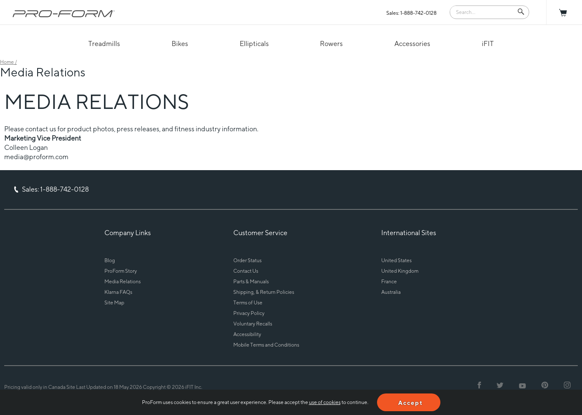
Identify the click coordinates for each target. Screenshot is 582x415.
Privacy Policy (249, 313)
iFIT (488, 44)
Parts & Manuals (251, 281)
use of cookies (325, 402)
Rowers (331, 44)
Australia (391, 292)
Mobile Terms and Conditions (266, 345)
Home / (8, 62)
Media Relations (122, 281)
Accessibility (247, 334)
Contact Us (245, 271)
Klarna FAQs (118, 292)
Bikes (180, 44)
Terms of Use (247, 302)
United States (396, 260)
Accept (410, 402)
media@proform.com (36, 157)
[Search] (483, 11)
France (389, 281)
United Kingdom (399, 271)
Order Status (247, 260)
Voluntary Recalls (252, 323)
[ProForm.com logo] (64, 13)
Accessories (412, 44)
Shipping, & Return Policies (263, 292)
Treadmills (104, 44)
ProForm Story (120, 271)
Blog (109, 260)
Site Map (114, 302)
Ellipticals (254, 44)
